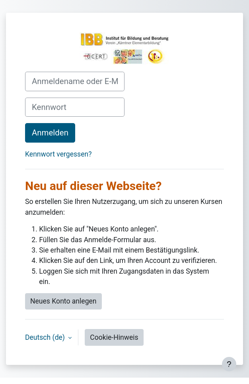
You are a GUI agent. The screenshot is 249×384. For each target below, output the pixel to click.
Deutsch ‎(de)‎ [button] (45, 337)
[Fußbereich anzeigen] (229, 364)
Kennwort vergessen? (58, 154)
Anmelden (50, 132)
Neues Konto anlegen (63, 301)
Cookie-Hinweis (114, 337)
